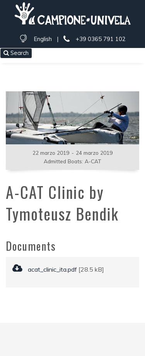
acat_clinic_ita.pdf (44, 269)
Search (16, 52)
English (43, 39)
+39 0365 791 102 (94, 39)
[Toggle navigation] (134, 53)
